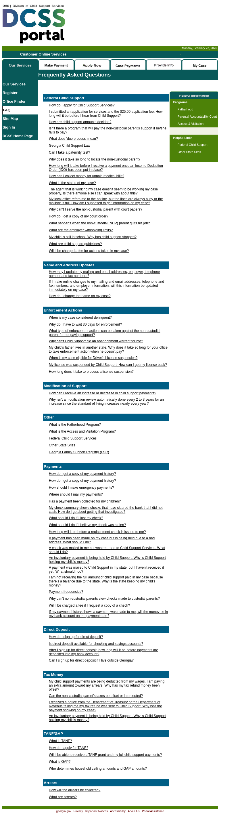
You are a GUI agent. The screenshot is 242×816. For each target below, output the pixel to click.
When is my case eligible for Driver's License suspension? (93, 358)
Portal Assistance (153, 811)
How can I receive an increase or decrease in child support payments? (102, 393)
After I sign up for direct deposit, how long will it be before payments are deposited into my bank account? (103, 652)
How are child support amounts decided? (80, 122)
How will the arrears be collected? (74, 790)
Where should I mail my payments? (76, 494)
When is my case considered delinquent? (80, 318)
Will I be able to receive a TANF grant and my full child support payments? (105, 755)
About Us (134, 811)
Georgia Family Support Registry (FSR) (79, 452)
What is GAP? (59, 762)
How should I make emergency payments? (81, 488)
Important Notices (96, 811)
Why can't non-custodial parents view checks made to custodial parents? (104, 599)
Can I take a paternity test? (69, 152)
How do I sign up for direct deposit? (76, 637)
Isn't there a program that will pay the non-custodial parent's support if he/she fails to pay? (107, 130)
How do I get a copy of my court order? (78, 216)
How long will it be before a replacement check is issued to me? (97, 532)
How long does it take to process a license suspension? (91, 372)
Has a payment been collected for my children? (85, 501)
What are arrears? (63, 797)
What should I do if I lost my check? (76, 518)
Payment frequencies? (66, 592)
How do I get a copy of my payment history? (82, 474)
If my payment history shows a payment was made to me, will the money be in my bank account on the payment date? (108, 614)
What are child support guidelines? (75, 244)
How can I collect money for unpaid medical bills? (86, 176)
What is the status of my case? (72, 183)
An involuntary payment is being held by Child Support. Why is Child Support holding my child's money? (107, 560)
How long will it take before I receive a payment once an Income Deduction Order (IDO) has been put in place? (106, 168)
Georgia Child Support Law (69, 146)
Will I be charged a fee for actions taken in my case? (89, 251)
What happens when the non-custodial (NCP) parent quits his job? (99, 223)
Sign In (9, 127)
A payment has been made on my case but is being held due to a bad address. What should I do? (102, 540)
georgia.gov (63, 811)
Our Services (14, 84)
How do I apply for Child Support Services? (82, 105)
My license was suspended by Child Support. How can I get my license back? (108, 365)
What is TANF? (60, 741)
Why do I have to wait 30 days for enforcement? (85, 324)
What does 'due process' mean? (73, 139)
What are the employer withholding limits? (81, 230)
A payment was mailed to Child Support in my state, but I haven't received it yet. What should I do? (106, 569)
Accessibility (118, 811)
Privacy (78, 811)
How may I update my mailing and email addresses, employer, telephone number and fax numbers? (104, 274)
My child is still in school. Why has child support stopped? (93, 237)
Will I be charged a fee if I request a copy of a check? (89, 605)
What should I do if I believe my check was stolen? (87, 525)
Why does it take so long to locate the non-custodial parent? (94, 159)
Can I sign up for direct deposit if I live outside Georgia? (91, 660)
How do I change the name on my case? (80, 296)
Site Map (10, 118)
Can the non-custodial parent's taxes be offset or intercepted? (96, 696)
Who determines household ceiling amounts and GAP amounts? (98, 769)
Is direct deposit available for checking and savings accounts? (96, 644)
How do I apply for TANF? (68, 748)
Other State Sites (62, 445)
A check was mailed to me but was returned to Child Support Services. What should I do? (107, 550)
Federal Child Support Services (73, 438)
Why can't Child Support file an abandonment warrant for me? (96, 341)
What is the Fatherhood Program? (75, 425)
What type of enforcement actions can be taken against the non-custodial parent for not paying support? (104, 333)
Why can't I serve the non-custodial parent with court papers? (95, 209)
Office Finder (14, 101)
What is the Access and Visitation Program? (82, 431)
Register (10, 93)
